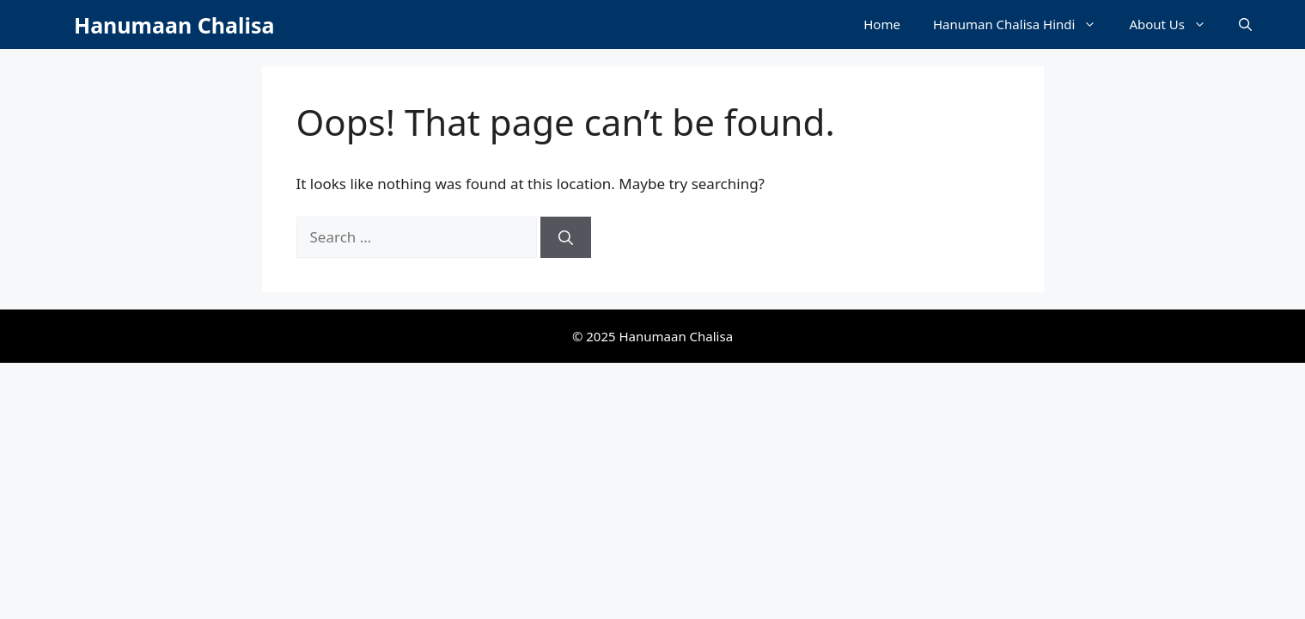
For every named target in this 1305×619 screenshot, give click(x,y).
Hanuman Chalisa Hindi (1023, 24)
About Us (1176, 24)
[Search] (565, 237)
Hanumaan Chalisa (174, 25)
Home (881, 24)
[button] (1245, 24)
